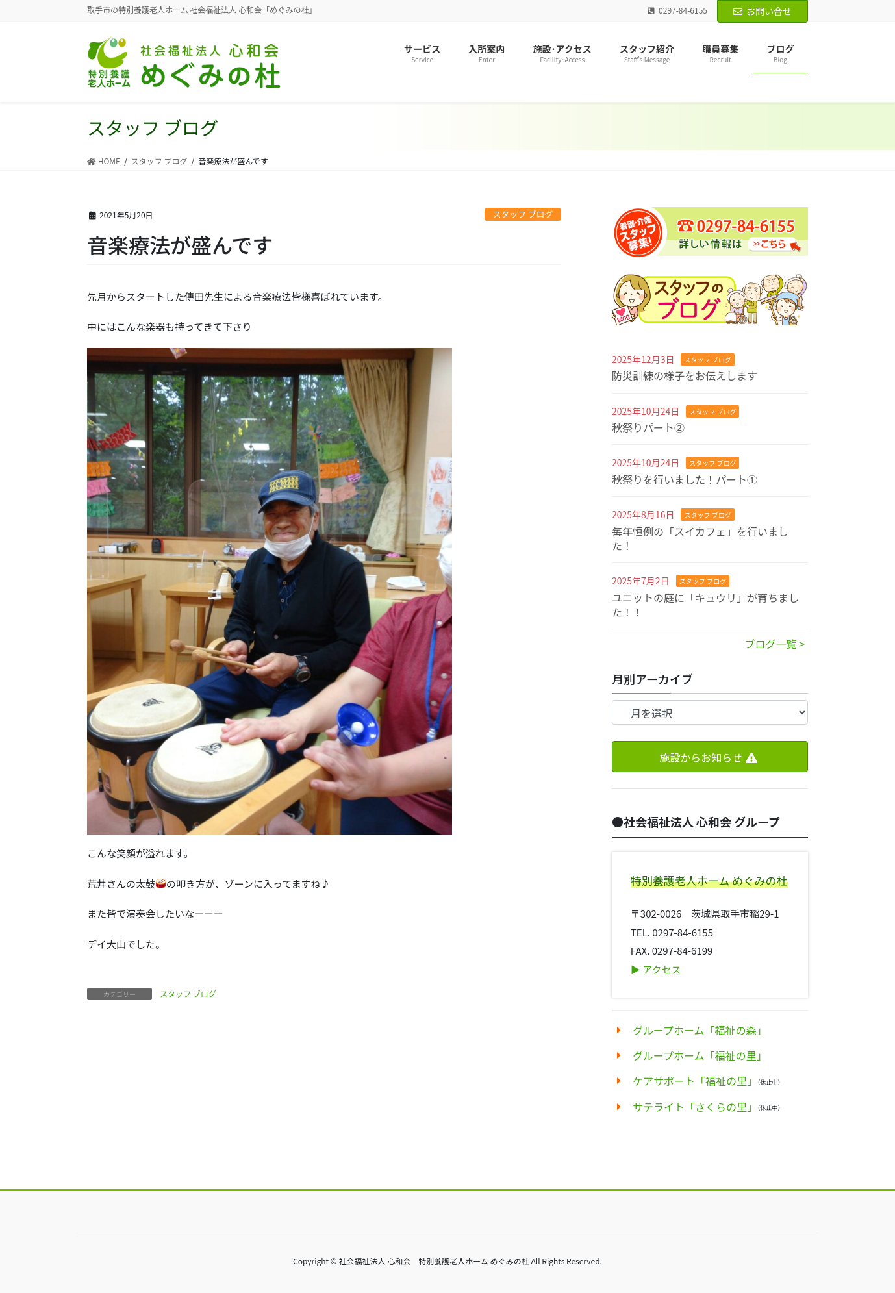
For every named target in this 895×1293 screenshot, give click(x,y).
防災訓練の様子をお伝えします (684, 375)
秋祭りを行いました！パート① (684, 479)
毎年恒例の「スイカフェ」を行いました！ (700, 538)
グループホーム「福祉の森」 (700, 1030)
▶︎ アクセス (656, 969)
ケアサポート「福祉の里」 (695, 1080)
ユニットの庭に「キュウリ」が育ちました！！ (705, 605)
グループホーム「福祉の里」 (700, 1055)
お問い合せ (762, 11)
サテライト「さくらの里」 (695, 1106)
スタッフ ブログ (523, 214)
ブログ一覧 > (775, 643)
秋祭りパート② (648, 427)
